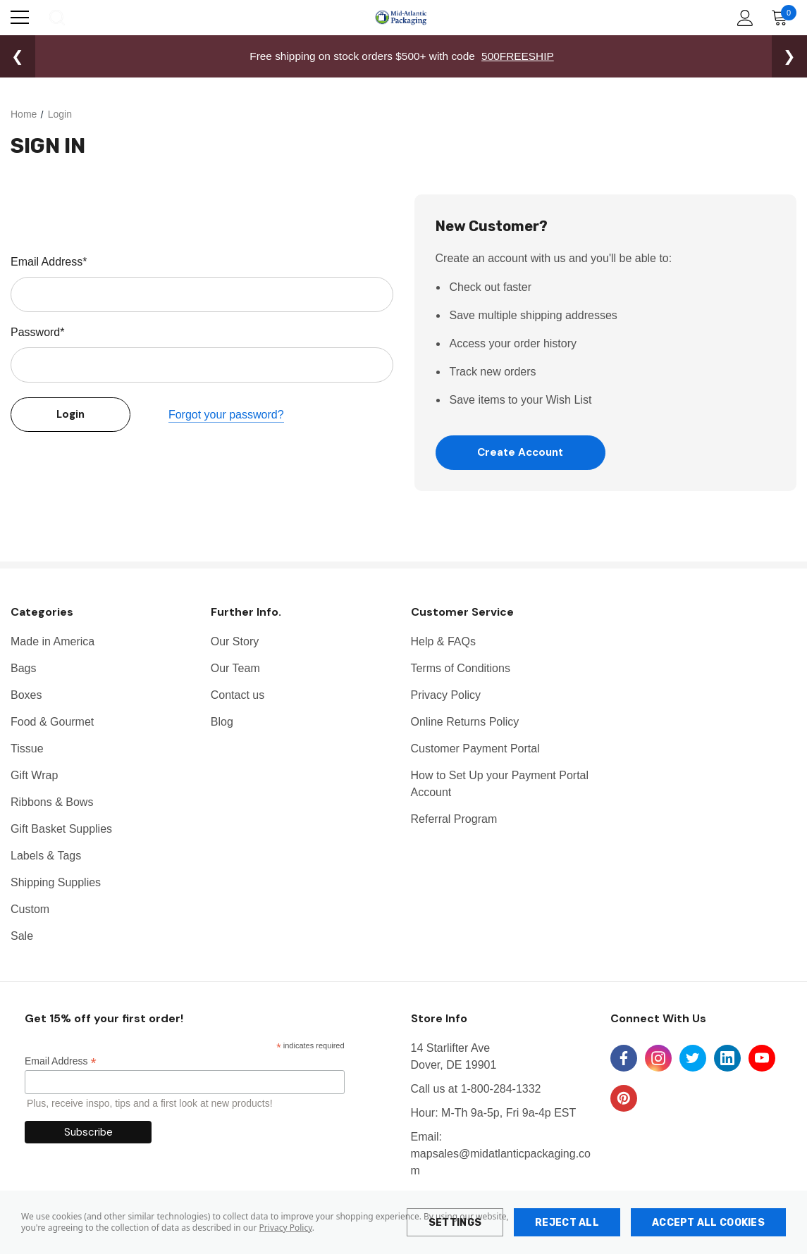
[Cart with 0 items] (782, 17)
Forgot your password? (226, 415)
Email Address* (49, 262)
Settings (455, 1223)
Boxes (26, 696)
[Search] (56, 17)
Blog (222, 722)
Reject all (567, 1223)
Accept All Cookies (708, 1223)
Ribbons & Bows (52, 803)
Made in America (52, 642)
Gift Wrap (34, 776)
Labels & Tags (46, 856)
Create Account (520, 452)
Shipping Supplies (56, 883)
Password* (37, 332)
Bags (23, 669)
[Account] (742, 18)
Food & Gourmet (52, 722)
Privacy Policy (285, 1228)
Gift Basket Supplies (61, 830)
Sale (22, 937)
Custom (30, 910)
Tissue (27, 749)
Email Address (61, 1062)
